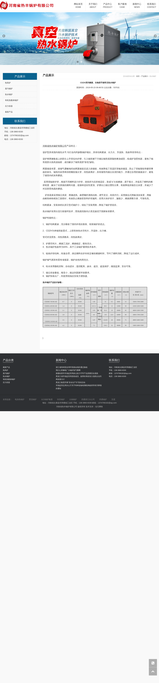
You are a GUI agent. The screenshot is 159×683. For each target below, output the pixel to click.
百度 (113, 399)
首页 (137, 76)
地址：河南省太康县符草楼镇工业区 (123, 367)
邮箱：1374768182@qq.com (120, 373)
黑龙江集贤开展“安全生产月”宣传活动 (70, 382)
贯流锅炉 (33, 399)
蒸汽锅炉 (9, 88)
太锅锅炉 (73, 399)
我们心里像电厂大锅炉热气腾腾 (68, 370)
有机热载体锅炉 (11, 100)
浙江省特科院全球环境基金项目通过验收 (71, 367)
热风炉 (8, 83)
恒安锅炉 (61, 399)
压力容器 (9, 106)
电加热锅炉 (19, 399)
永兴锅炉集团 (47, 399)
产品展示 (144, 76)
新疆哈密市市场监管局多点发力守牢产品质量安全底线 (77, 373)
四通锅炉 (103, 399)
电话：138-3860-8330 (117, 376)
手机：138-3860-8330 (117, 370)
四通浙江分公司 (88, 399)
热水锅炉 (9, 94)
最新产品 (9, 112)
